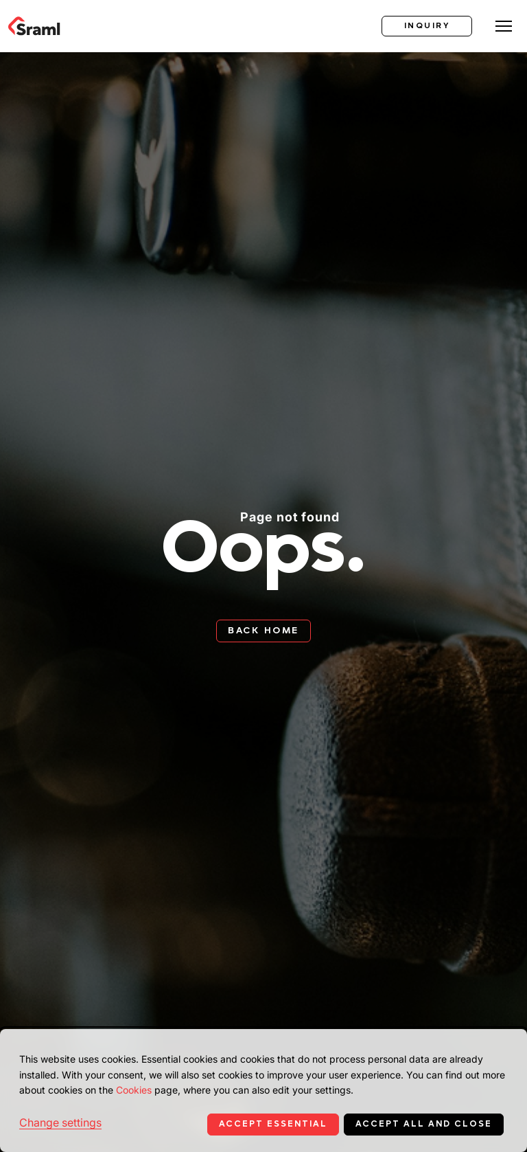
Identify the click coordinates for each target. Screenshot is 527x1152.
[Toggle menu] (504, 26)
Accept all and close (423, 1124)
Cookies (134, 1090)
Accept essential (273, 1124)
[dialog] (263, 1090)
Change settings (60, 1122)
